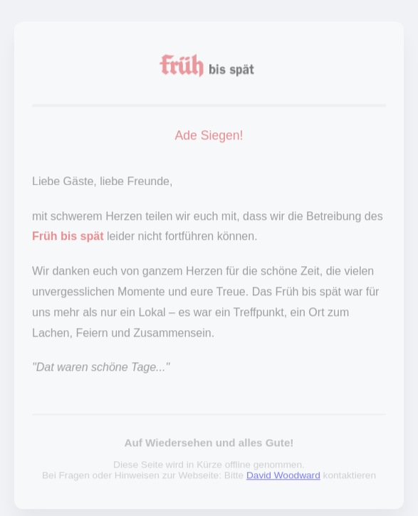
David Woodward (283, 477)
